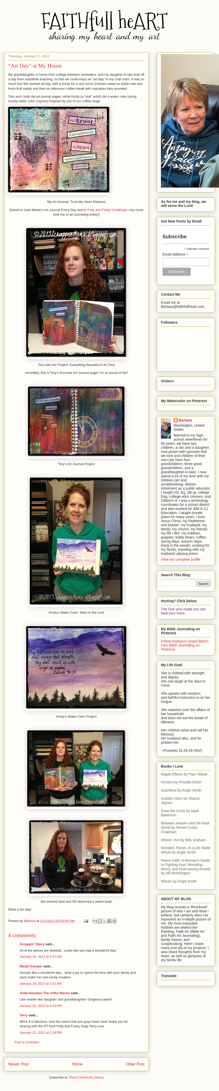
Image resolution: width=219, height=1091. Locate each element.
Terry (24, 1015)
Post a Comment (27, 1042)
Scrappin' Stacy (32, 944)
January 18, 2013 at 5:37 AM (40, 956)
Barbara (185, 420)
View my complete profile (180, 559)
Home (77, 1064)
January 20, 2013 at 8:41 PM (41, 1006)
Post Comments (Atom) (86, 1077)
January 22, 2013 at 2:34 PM (41, 1032)
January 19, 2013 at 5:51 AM (40, 983)
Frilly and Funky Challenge (107, 210)
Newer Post (18, 1064)
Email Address (175, 254)
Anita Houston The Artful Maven (45, 993)
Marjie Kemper (31, 966)
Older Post (135, 1064)
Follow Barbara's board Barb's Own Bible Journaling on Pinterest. (185, 645)
